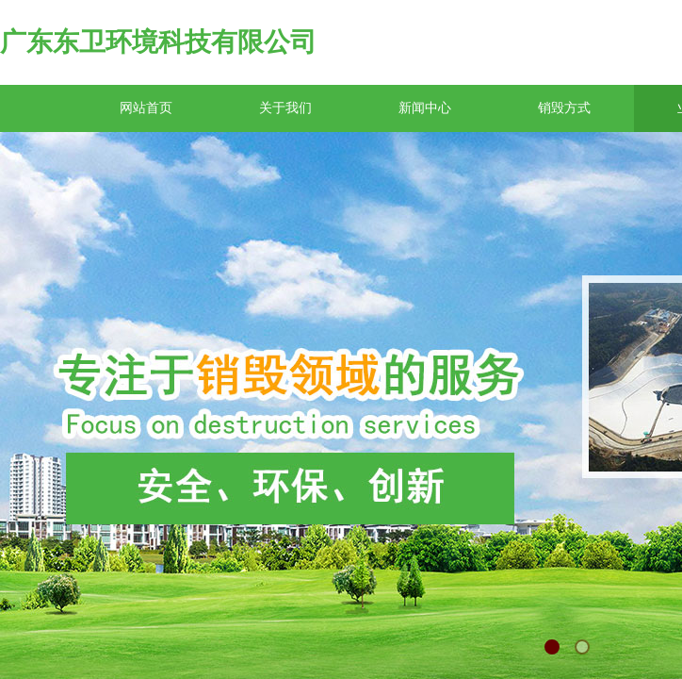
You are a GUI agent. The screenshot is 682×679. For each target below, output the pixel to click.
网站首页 (146, 108)
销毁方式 (564, 108)
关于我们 (285, 108)
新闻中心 (424, 108)
